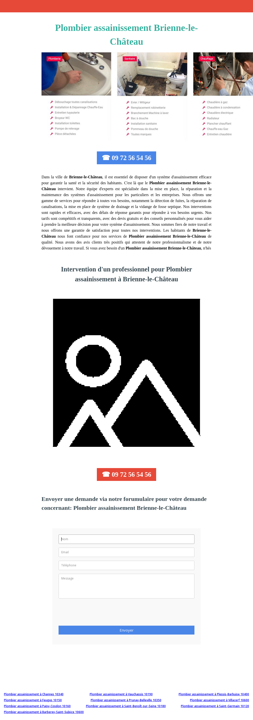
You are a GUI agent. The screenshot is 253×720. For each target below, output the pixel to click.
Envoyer (127, 630)
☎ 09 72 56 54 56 (126, 158)
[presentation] (96, 613)
